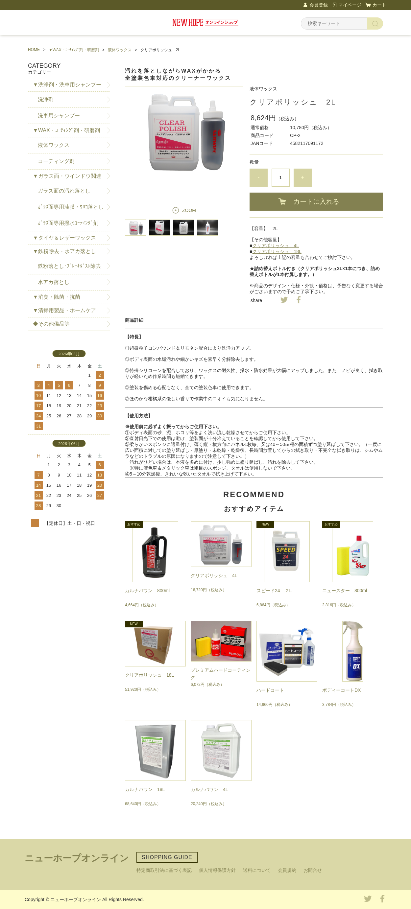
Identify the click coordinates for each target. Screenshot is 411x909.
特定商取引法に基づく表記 (164, 870)
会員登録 (318, 5)
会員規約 (287, 870)
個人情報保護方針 (217, 870)
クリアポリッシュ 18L (276, 251)
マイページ (349, 5)
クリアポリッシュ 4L (275, 245)
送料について (257, 870)
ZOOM (189, 210)
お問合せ (312, 870)
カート (379, 5)
